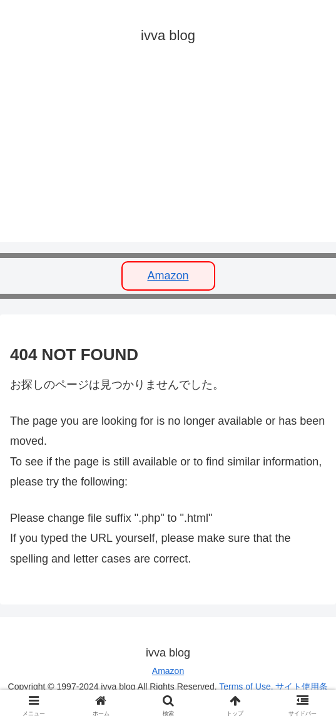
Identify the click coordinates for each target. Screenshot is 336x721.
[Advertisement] (168, 154)
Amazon (167, 275)
